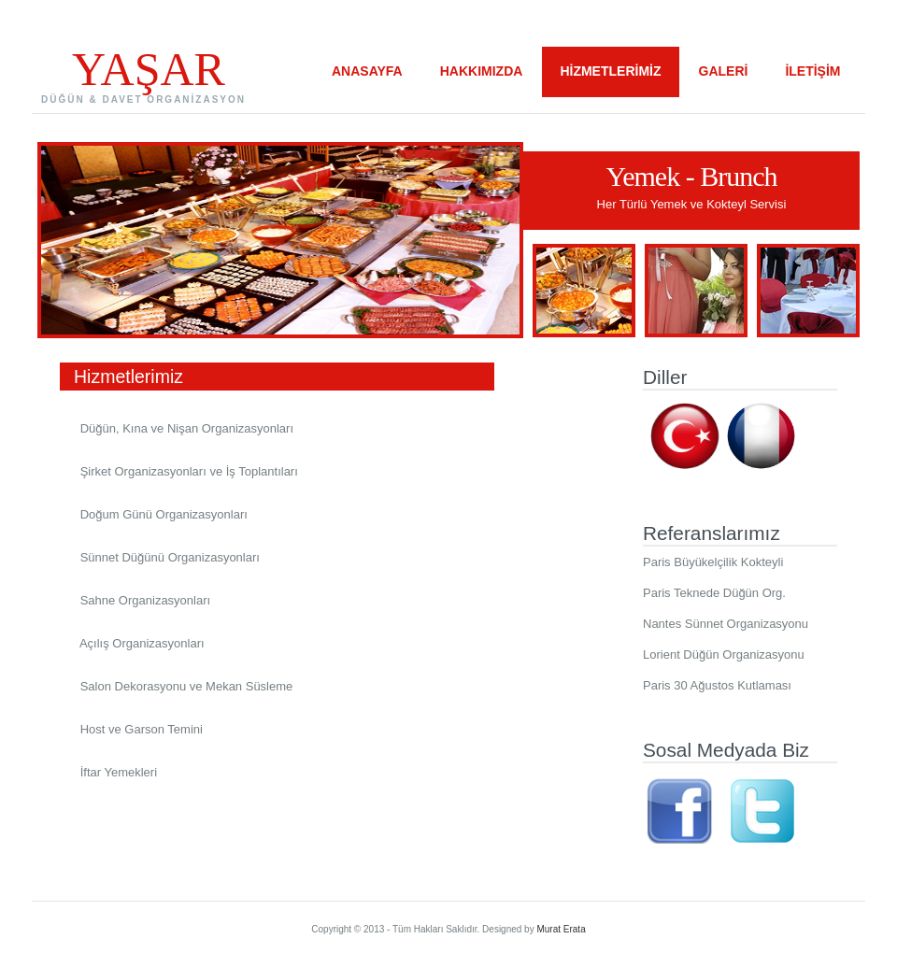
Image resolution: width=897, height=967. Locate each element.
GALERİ (723, 71)
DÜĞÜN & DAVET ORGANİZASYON (143, 99)
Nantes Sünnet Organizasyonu (725, 624)
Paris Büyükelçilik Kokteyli (713, 562)
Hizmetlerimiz (268, 376)
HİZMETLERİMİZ (610, 71)
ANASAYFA (367, 71)
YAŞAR (148, 69)
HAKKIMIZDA (481, 71)
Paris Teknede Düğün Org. (714, 593)
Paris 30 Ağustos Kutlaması (717, 685)
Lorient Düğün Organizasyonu (723, 654)
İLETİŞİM (812, 71)
